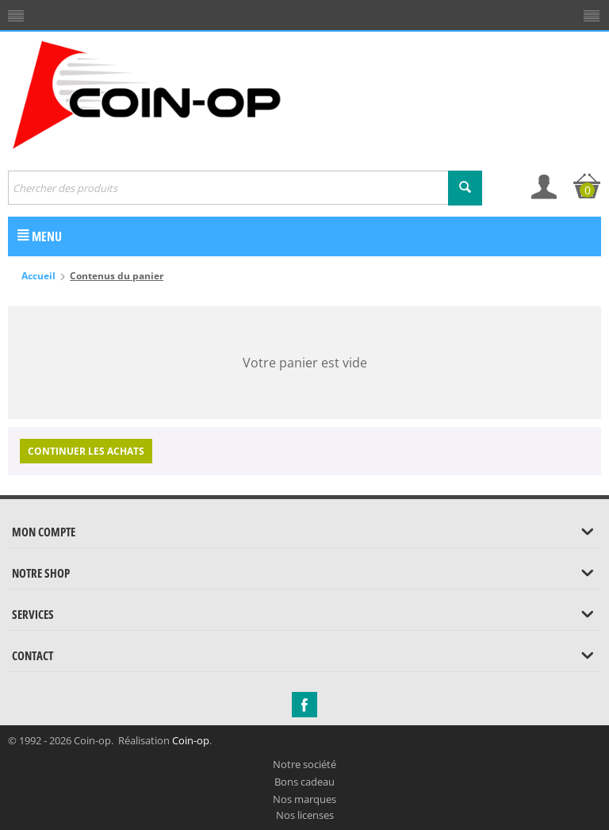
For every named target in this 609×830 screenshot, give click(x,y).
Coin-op (190, 740)
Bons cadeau (304, 781)
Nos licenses (305, 815)
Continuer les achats (86, 451)
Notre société (304, 764)
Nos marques (304, 799)
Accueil (38, 275)
